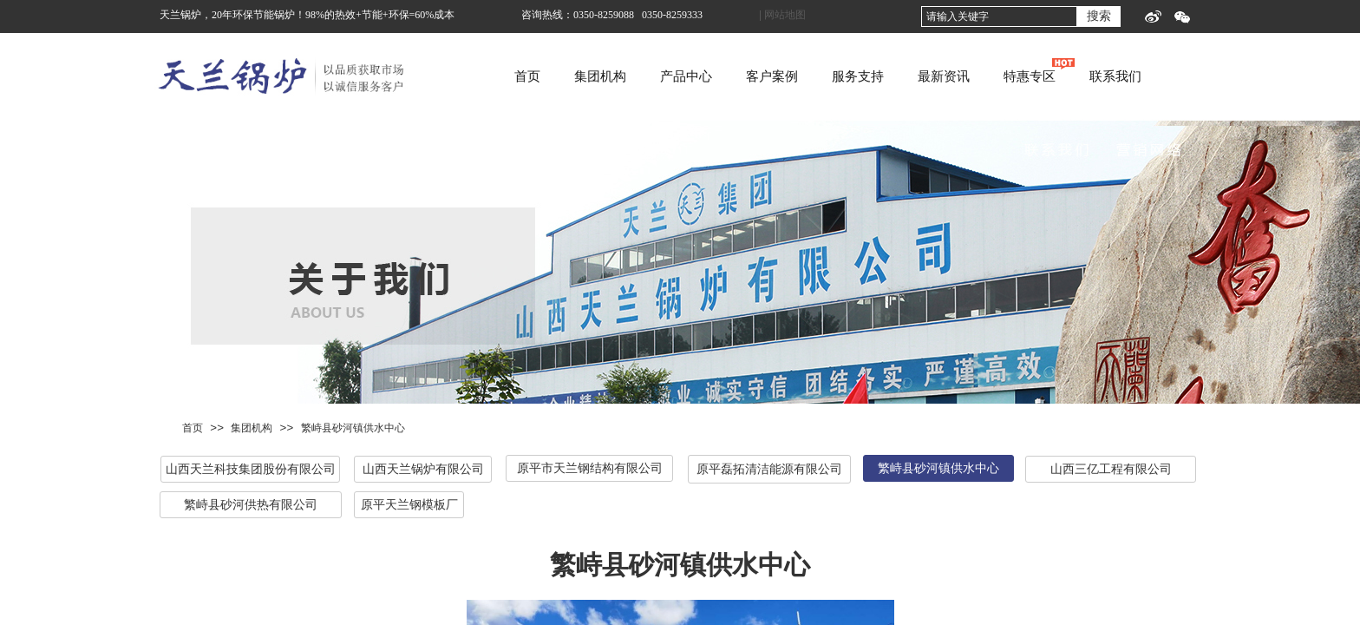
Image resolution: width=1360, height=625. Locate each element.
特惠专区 (1096, 76)
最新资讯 (1010, 76)
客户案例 (839, 76)
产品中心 (753, 76)
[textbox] (999, 16)
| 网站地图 (782, 15)
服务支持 (925, 76)
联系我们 (1182, 76)
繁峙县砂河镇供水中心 (353, 428)
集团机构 (667, 76)
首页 (594, 76)
